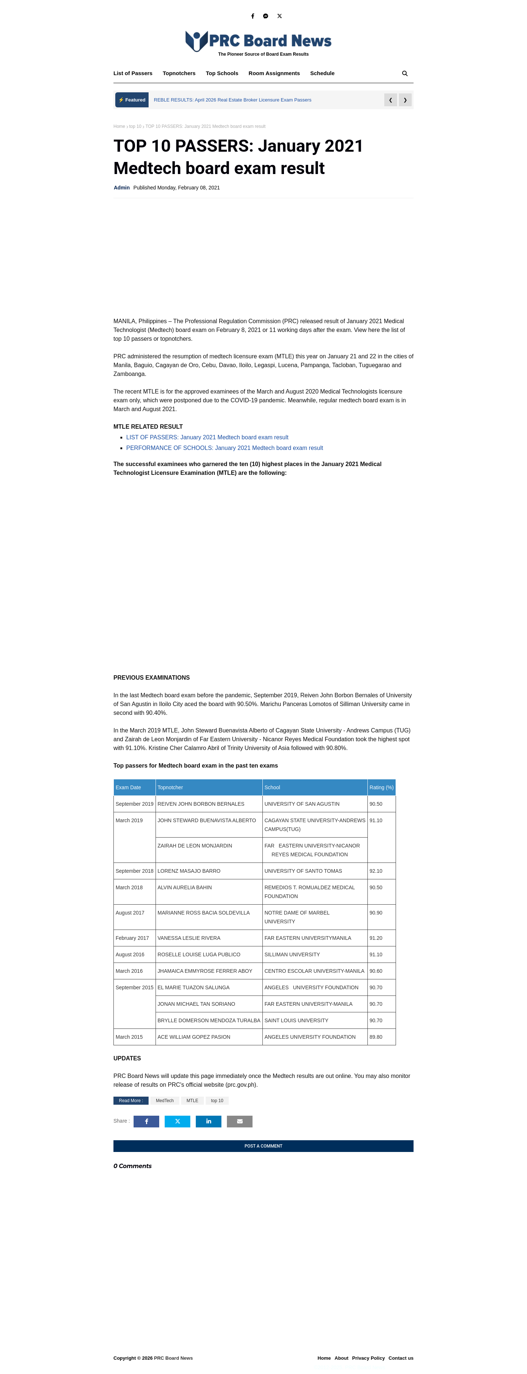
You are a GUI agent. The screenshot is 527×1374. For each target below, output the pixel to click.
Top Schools (222, 73)
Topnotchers (179, 73)
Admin (122, 188)
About (341, 1358)
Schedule (322, 73)
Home (119, 126)
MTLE (192, 1100)
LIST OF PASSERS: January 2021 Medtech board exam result (207, 437)
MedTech (165, 1100)
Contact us (401, 1358)
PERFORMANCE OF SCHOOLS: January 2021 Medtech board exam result (224, 448)
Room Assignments (274, 73)
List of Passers (133, 73)
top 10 (135, 126)
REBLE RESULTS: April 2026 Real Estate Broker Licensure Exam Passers (232, 100)
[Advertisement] (263, 257)
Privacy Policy (368, 1358)
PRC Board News (173, 1358)
